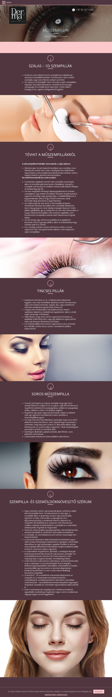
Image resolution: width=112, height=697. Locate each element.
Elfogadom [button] (99, 691)
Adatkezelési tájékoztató (56, 695)
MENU (8, 2)
